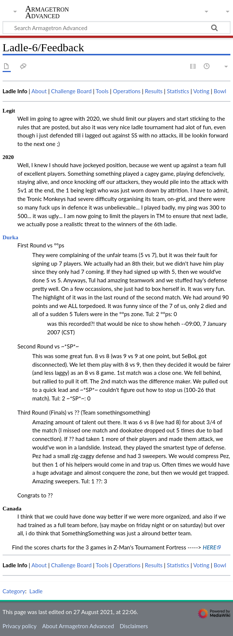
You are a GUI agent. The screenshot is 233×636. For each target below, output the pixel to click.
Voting (201, 91)
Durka (10, 237)
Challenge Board (71, 91)
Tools (102, 91)
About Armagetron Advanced (78, 626)
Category (14, 591)
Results (154, 91)
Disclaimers (134, 626)
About (38, 91)
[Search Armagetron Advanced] (116, 27)
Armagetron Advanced (47, 12)
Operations (126, 91)
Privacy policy (19, 626)
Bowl (220, 91)
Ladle (35, 591)
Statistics (178, 91)
